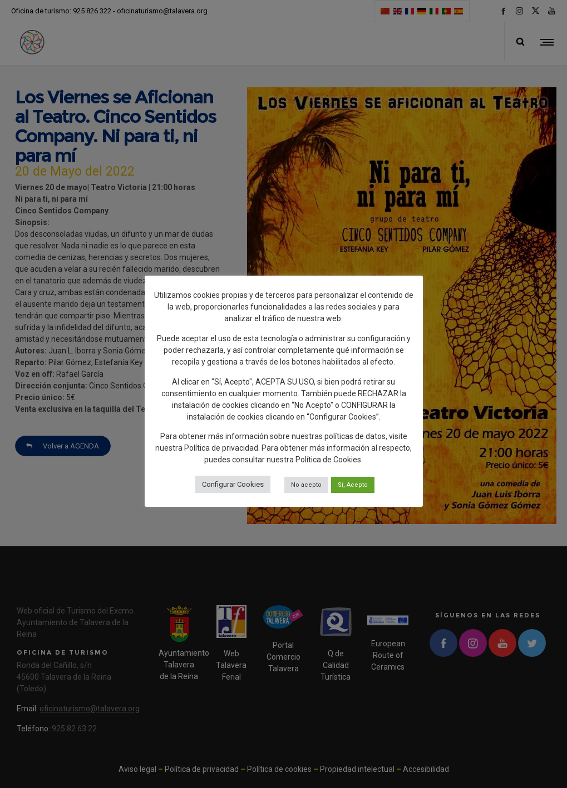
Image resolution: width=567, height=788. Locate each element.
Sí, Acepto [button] (353, 484)
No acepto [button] (306, 484)
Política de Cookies (328, 459)
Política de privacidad (221, 447)
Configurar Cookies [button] (233, 484)
